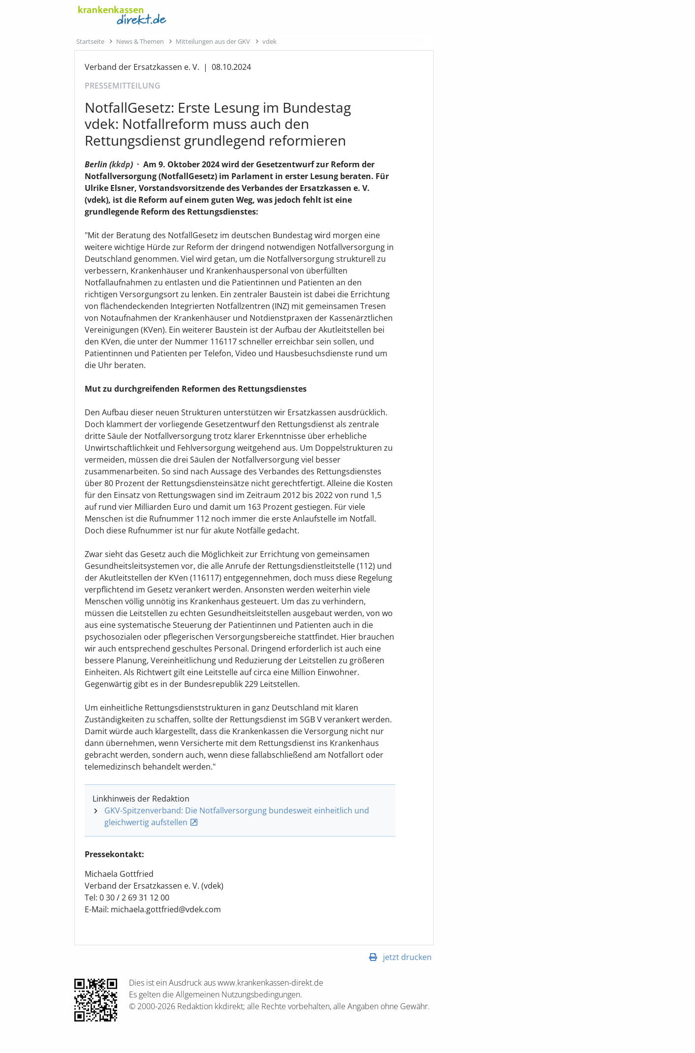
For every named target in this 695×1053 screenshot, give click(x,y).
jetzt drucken (407, 957)
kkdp (121, 164)
